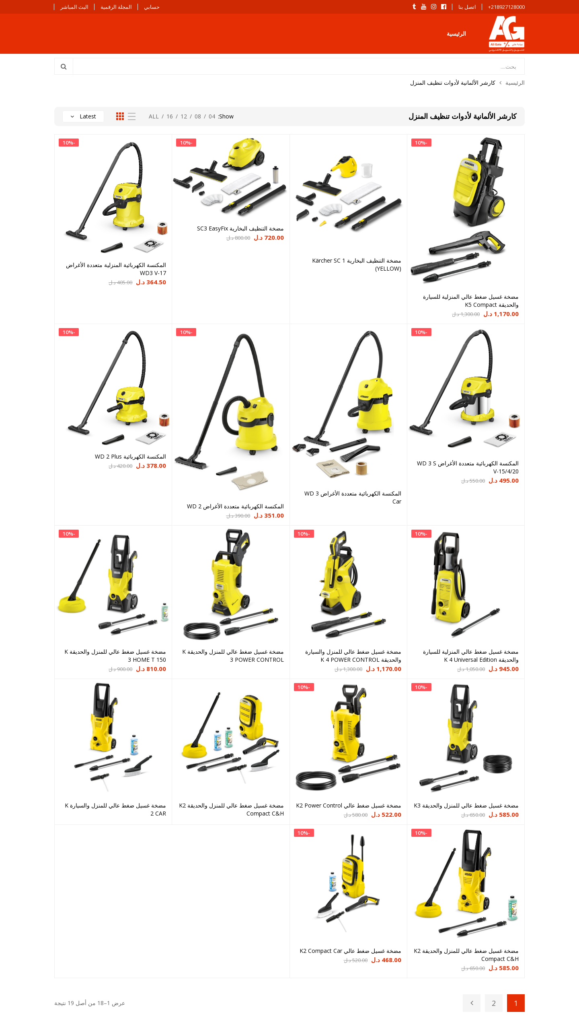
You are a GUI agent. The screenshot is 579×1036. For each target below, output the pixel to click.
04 (212, 116)
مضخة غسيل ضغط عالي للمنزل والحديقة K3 (466, 805)
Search (64, 66)
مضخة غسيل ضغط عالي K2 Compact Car (350, 950)
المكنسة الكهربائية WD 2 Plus (130, 456)
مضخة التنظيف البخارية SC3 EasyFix (240, 228)
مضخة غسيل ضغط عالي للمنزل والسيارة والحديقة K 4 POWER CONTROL (353, 655)
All (154, 116)
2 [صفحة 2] (494, 1003)
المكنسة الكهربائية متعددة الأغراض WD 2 (235, 506)
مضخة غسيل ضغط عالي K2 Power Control (348, 805)
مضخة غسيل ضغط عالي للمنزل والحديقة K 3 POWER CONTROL (233, 655)
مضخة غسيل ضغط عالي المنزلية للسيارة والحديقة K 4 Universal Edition (471, 655)
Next (471, 1003)
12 (184, 116)
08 (198, 116)
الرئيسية (456, 33)
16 (169, 116)
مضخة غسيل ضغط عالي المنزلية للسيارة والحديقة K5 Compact (471, 300)
